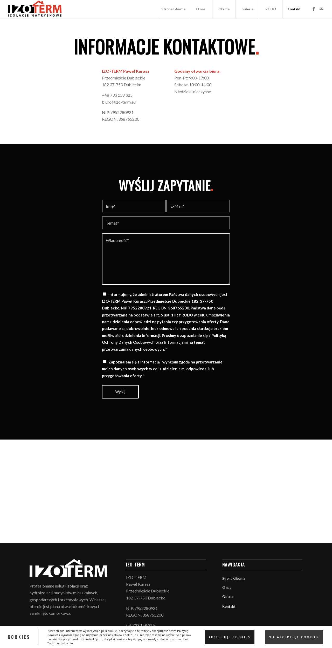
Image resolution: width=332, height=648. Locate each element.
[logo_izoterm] (35, 9)
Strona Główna (233, 578)
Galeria (227, 597)
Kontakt (229, 606)
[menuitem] (173, 9)
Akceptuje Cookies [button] (230, 637)
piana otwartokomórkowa (73, 606)
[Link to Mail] (321, 9)
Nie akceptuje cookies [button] (294, 637)
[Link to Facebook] (313, 9)
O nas (226, 587)
